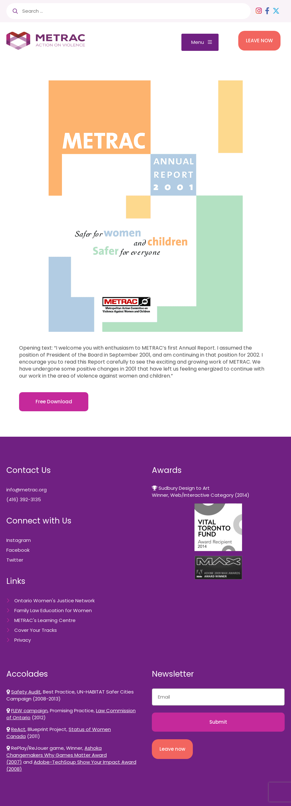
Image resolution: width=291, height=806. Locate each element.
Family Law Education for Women (53, 610)
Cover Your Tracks (35, 630)
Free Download (54, 401)
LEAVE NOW (259, 40)
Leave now (172, 749)
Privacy (22, 640)
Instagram (18, 540)
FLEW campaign (29, 710)
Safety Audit (26, 691)
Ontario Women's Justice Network (54, 600)
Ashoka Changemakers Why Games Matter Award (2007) (56, 755)
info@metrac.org (26, 489)
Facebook (18, 550)
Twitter (14, 560)
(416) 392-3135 (23, 499)
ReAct (18, 729)
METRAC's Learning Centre (45, 620)
